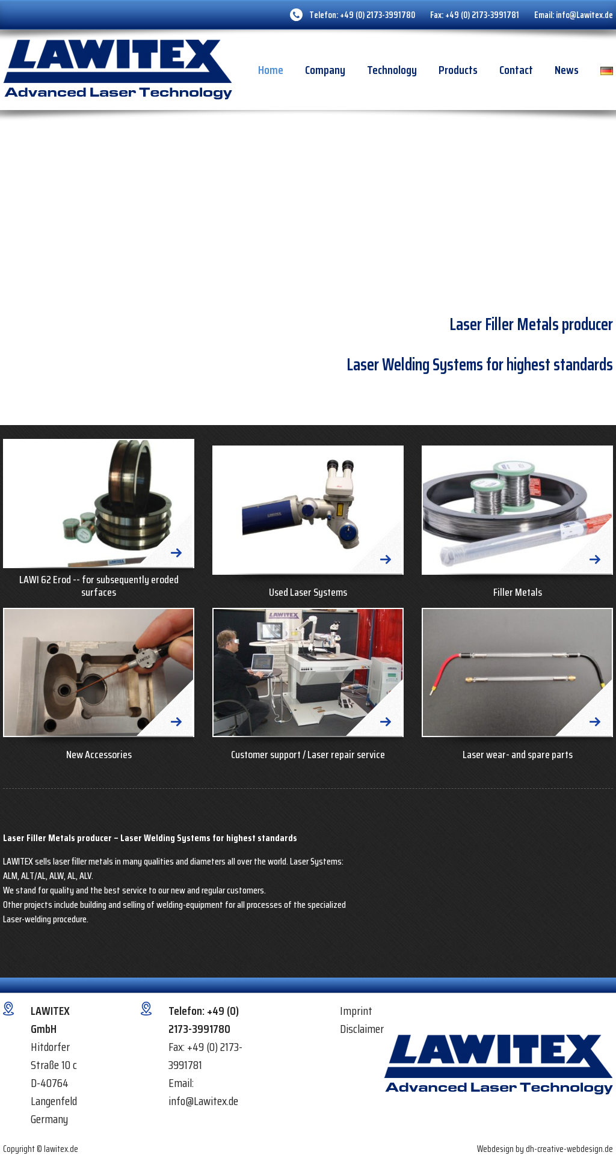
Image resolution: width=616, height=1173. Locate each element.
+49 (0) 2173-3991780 (377, 15)
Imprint (356, 1010)
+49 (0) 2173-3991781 (482, 15)
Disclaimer (362, 1028)
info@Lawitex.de (584, 15)
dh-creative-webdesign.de (569, 1149)
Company (325, 69)
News (567, 69)
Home (270, 69)
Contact (516, 69)
